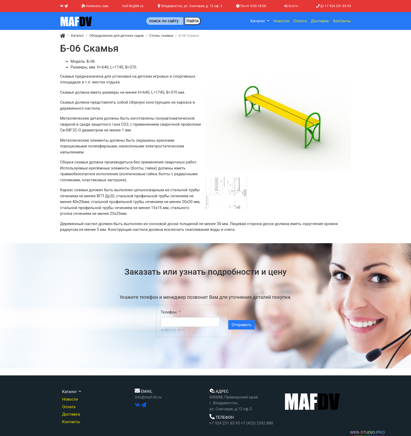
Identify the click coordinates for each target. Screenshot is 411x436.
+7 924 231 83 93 (333, 6)
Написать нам (95, 6)
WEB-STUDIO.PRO (367, 432)
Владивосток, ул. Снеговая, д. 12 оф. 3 (189, 6)
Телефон (169, 312)
